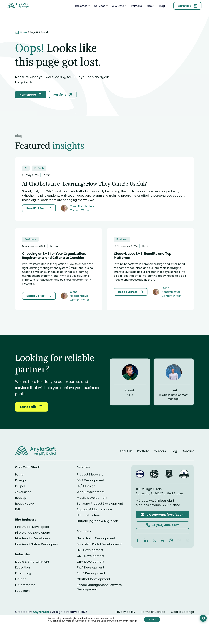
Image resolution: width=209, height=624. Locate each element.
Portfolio (136, 6)
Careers (160, 451)
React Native (24, 503)
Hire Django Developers (32, 533)
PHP (18, 509)
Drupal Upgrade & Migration (97, 521)
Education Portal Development (99, 544)
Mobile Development (92, 498)
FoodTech (22, 591)
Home (23, 32)
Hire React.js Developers (33, 538)
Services (99, 6)
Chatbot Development (93, 579)
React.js (21, 498)
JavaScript (23, 492)
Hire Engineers (25, 519)
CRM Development (90, 562)
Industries (81, 6)
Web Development (91, 492)
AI (26, 168)
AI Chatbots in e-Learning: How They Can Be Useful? (84, 183)
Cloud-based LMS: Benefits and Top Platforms (142, 255)
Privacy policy (125, 612)
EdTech (39, 168)
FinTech (20, 579)
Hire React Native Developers (36, 544)
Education (22, 567)
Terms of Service (153, 612)
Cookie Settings (182, 612)
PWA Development (90, 567)
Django (20, 480)
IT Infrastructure (88, 515)
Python (20, 474)
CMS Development (90, 556)
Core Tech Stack (27, 467)
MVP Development (90, 480)
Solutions (84, 531)
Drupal (20, 486)
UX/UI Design (86, 486)
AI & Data (118, 6)
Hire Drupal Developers (32, 527)
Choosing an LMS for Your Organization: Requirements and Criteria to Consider (54, 255)
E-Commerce (25, 585)
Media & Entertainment (32, 562)
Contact (188, 451)
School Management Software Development (99, 587)
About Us (126, 451)
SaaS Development (91, 573)
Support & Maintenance (94, 509)
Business (30, 239)
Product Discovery (90, 474)
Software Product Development (100, 503)
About (150, 6)
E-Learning (23, 573)
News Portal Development (96, 538)
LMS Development (90, 550)
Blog (162, 6)
